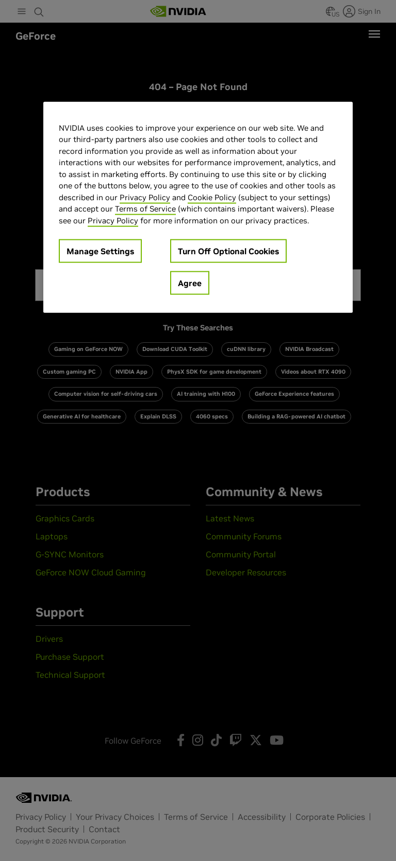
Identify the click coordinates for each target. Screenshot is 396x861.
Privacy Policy (145, 197)
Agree (190, 283)
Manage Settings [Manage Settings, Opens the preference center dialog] (100, 251)
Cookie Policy (212, 197)
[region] (198, 207)
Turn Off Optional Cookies (228, 251)
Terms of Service (145, 209)
